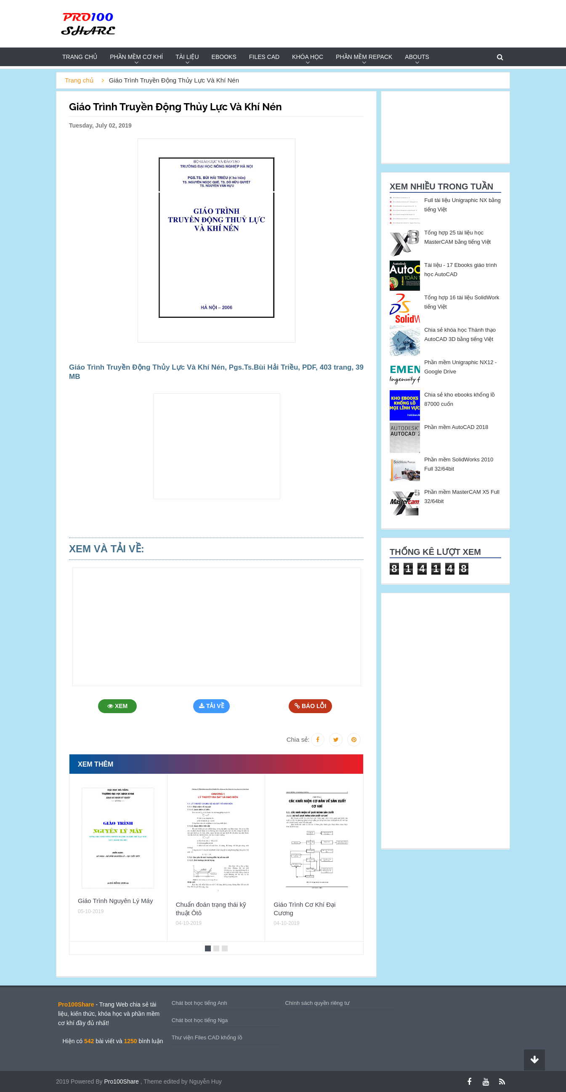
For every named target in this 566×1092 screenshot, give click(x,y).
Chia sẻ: (298, 739)
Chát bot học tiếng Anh (199, 1003)
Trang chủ (79, 56)
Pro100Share (122, 1081)
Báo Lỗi (311, 706)
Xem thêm (95, 764)
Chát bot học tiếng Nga (200, 1020)
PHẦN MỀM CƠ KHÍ (136, 56)
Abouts (417, 56)
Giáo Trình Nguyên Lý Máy (115, 900)
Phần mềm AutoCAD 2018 (456, 427)
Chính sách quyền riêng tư (317, 1003)
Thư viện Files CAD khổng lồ (207, 1037)
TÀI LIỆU (187, 56)
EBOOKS (224, 56)
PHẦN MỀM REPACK (364, 56)
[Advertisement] (216, 446)
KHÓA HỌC (307, 56)
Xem (118, 706)
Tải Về (213, 706)
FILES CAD (264, 56)
